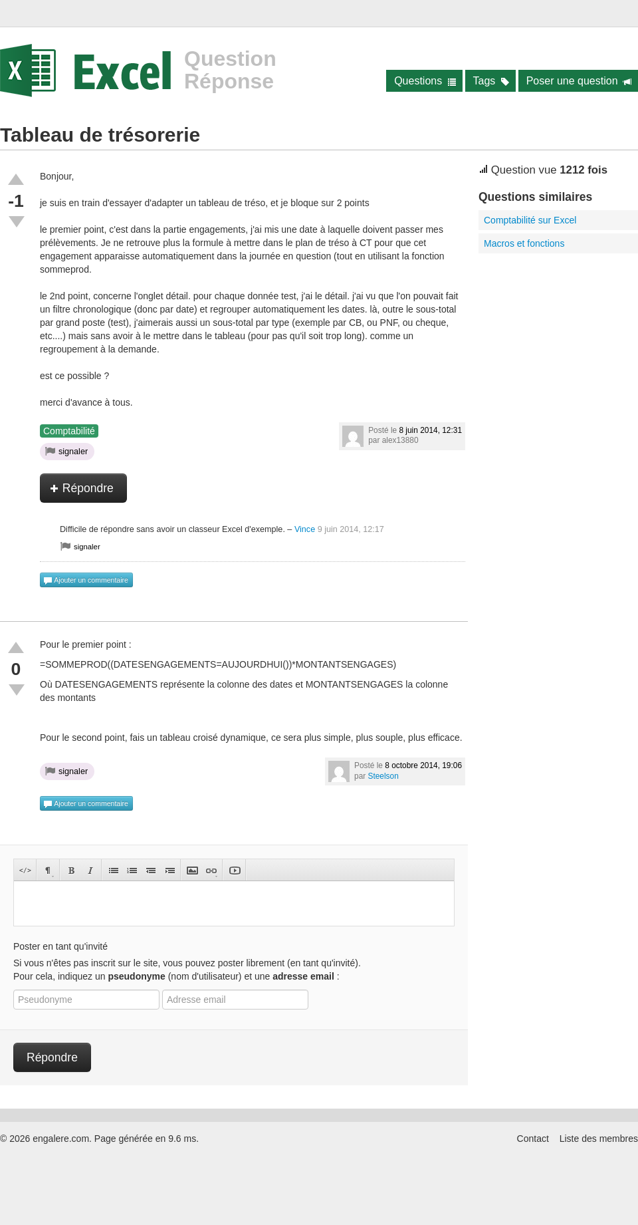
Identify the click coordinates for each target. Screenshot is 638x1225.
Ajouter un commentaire (85, 580)
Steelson (383, 776)
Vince (304, 529)
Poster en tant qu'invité (60, 946)
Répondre (82, 488)
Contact (533, 1138)
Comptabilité (69, 431)
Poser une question (579, 80)
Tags (491, 80)
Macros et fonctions (524, 243)
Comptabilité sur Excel (530, 220)
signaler (66, 451)
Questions (425, 80)
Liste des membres (599, 1138)
